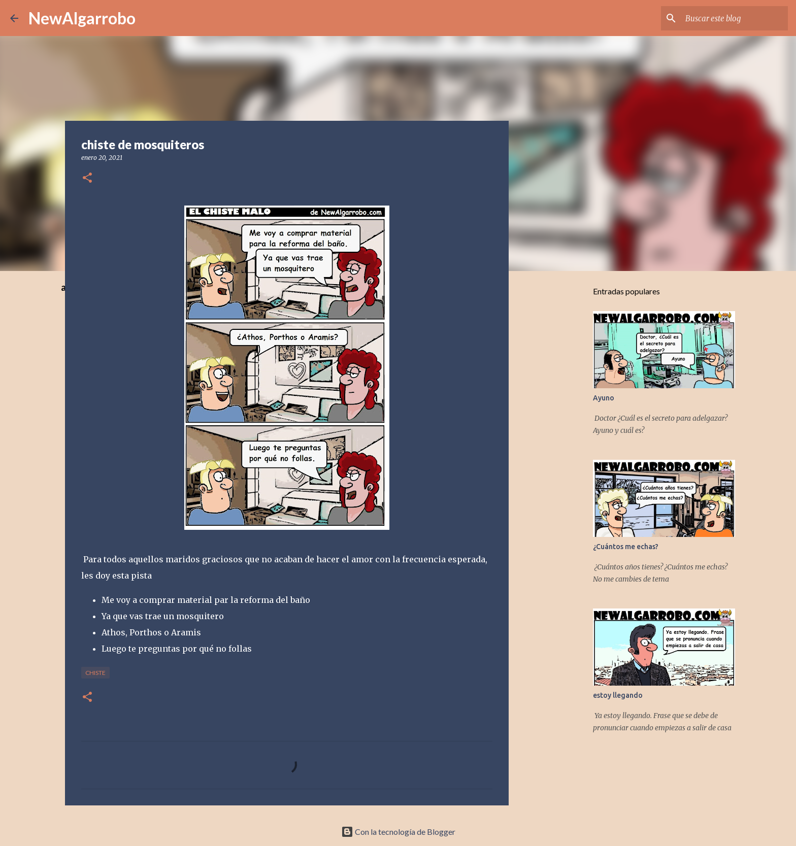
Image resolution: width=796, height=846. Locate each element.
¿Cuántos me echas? (625, 547)
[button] (87, 178)
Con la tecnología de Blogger (398, 831)
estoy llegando (618, 695)
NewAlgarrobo (82, 18)
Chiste (95, 672)
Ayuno (603, 398)
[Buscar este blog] (734, 18)
